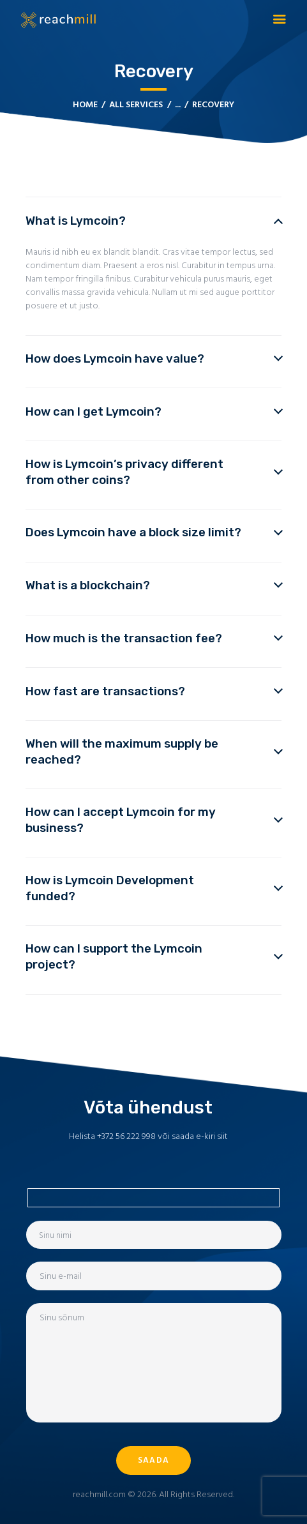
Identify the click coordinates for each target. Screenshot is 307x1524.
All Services (136, 105)
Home (85, 105)
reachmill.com (99, 1495)
